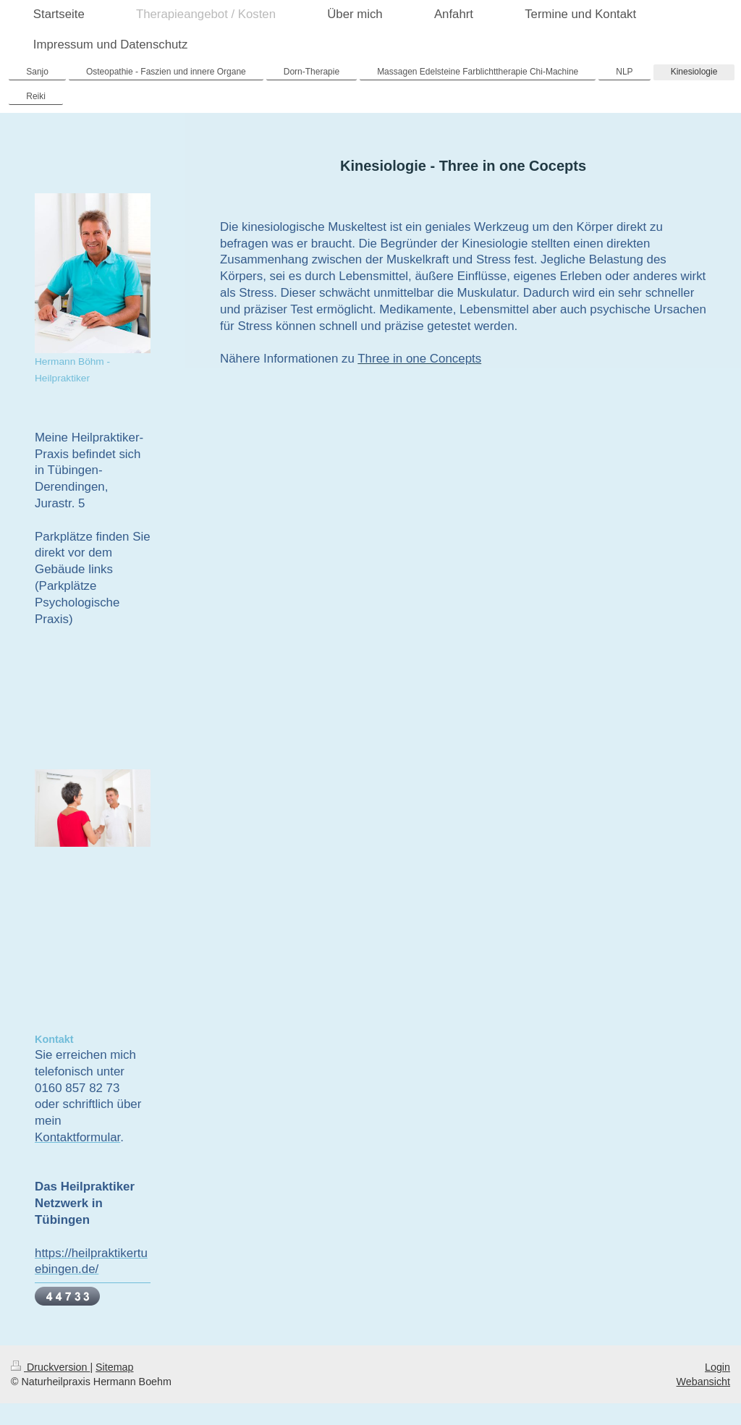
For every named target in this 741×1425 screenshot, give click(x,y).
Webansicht (703, 1381)
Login (717, 1367)
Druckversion (50, 1367)
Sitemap (114, 1367)
